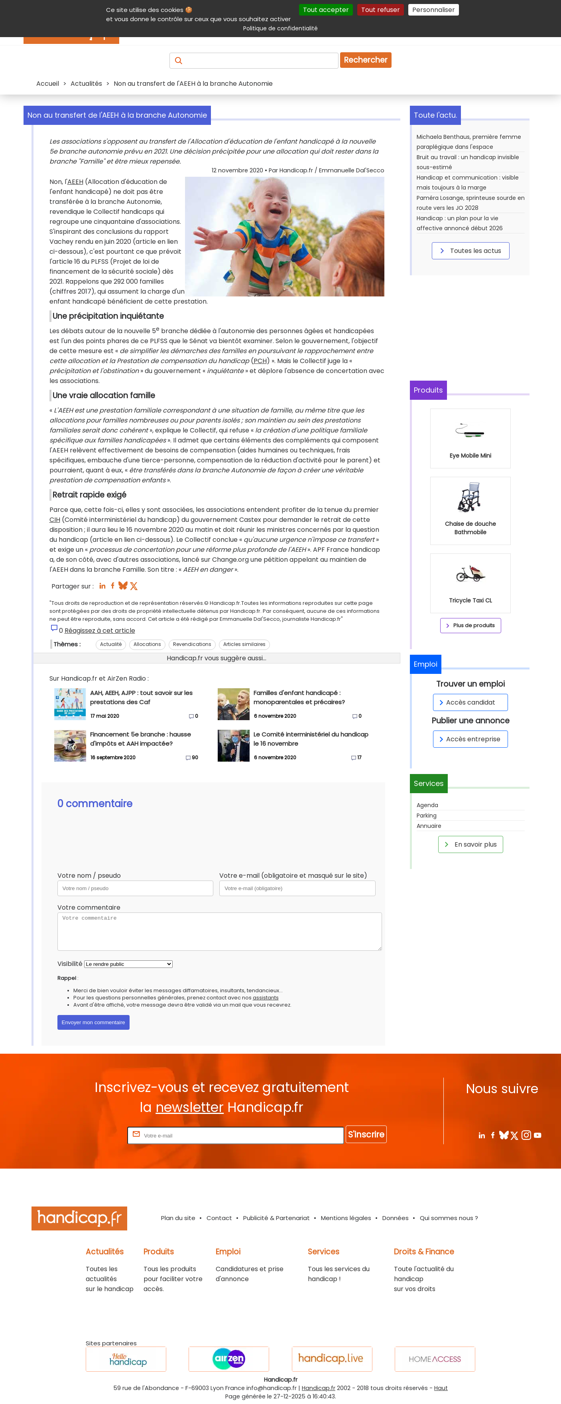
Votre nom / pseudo (89, 875)
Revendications (192, 644)
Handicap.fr (318, 1388)
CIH (54, 519)
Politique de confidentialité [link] (280, 28)
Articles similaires (244, 644)
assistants (266, 997)
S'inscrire (366, 1134)
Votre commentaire (88, 907)
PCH (260, 360)
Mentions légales (346, 1218)
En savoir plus (469, 844)
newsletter (190, 1107)
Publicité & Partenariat (276, 1218)
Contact (219, 1218)
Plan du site (178, 1218)
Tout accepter (326, 9)
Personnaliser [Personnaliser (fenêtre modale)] (433, 9)
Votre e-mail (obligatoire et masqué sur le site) (293, 875)
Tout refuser (380, 9)
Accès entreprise (468, 739)
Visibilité (70, 963)
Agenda (427, 805)
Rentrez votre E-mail (93, 1135)
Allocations (147, 644)
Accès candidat (466, 702)
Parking (427, 815)
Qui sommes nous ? (449, 1218)
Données (395, 1218)
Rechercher (366, 60)
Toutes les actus (469, 250)
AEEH (75, 181)
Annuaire (429, 826)
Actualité (111, 644)
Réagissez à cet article (100, 630)
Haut (441, 1388)
